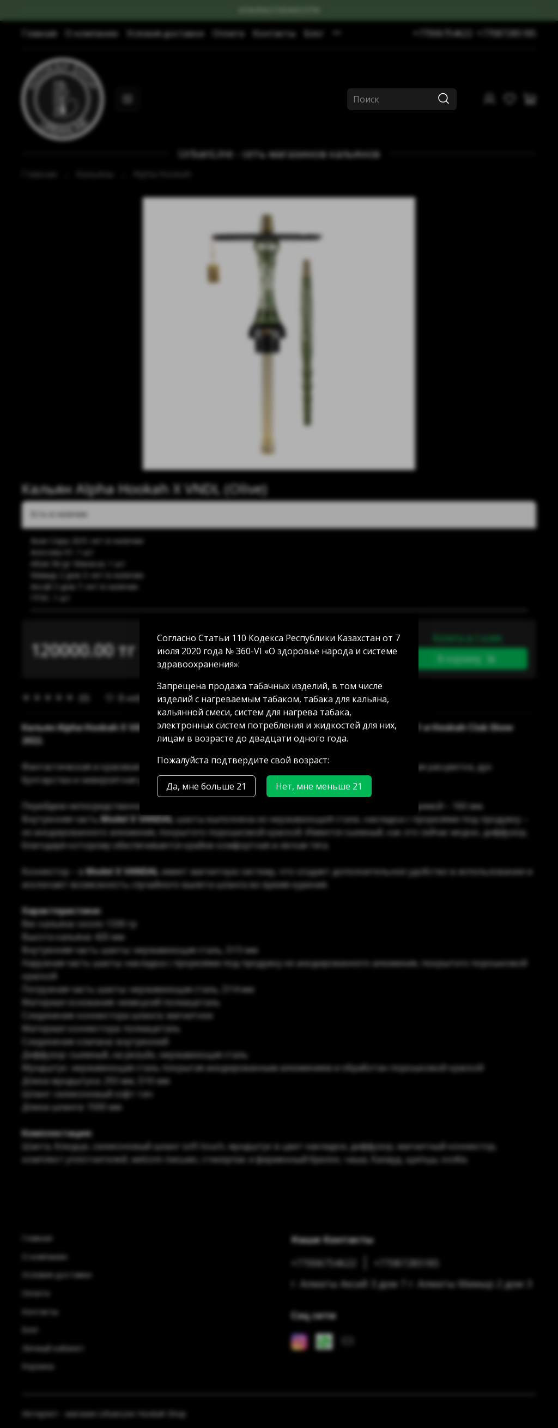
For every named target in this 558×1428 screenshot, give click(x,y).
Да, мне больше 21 (206, 786)
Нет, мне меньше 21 (319, 786)
